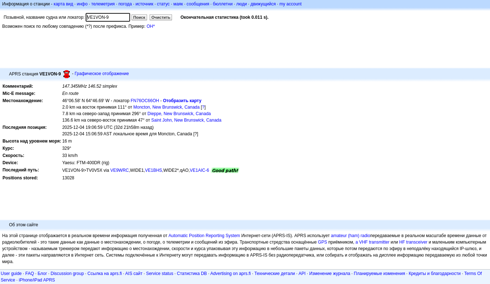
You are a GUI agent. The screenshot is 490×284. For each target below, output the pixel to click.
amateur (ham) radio (350, 235)
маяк (178, 3)
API (301, 273)
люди (241, 3)
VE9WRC (119, 170)
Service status (159, 273)
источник (144, 3)
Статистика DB (192, 273)
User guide (11, 273)
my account (290, 3)
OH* (151, 26)
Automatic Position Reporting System (204, 235)
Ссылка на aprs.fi (104, 273)
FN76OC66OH (145, 100)
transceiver (416, 242)
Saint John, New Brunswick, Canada (186, 120)
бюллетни (223, 3)
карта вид (63, 3)
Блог (42, 273)
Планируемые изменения (379, 273)
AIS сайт (134, 273)
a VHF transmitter (373, 242)
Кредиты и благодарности (435, 273)
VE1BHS (153, 170)
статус (163, 3)
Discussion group (67, 273)
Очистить (160, 17)
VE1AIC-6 (199, 170)
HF (402, 242)
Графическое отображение (101, 73)
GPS (322, 242)
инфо (82, 3)
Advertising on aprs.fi (230, 273)
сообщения (197, 3)
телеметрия (103, 3)
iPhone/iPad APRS (37, 280)
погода (125, 3)
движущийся (263, 3)
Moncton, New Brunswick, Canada (166, 107)
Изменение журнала (329, 273)
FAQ (29, 273)
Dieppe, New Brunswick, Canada (179, 113)
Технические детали (274, 273)
